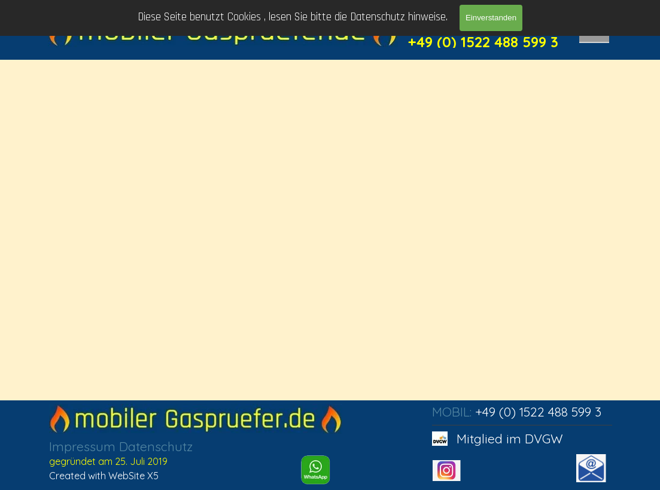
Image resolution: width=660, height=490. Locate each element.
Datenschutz (156, 446)
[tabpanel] (157, 461)
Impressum (82, 446)
